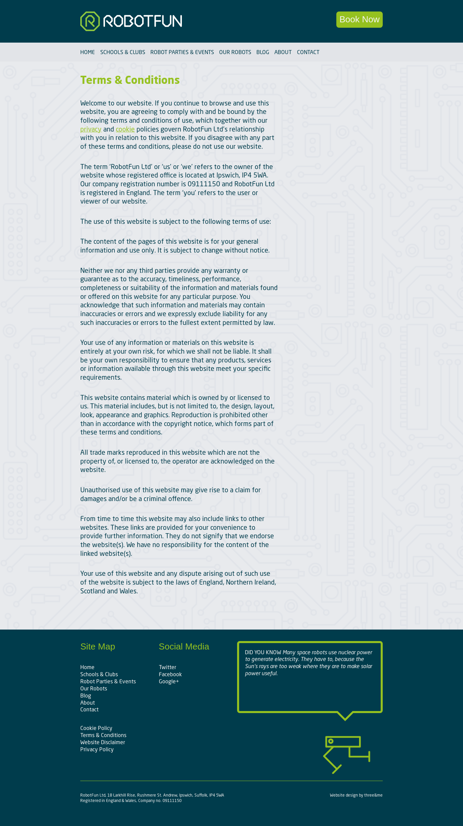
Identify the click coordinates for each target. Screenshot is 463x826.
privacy (91, 129)
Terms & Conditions (103, 735)
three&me (373, 795)
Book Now (359, 19)
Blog (262, 52)
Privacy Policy (97, 749)
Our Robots (235, 52)
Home (87, 52)
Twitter (167, 667)
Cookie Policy (96, 728)
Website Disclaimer (102, 742)
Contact (308, 52)
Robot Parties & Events (182, 52)
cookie (125, 129)
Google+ (169, 681)
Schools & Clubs (122, 52)
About (283, 52)
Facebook (170, 674)
